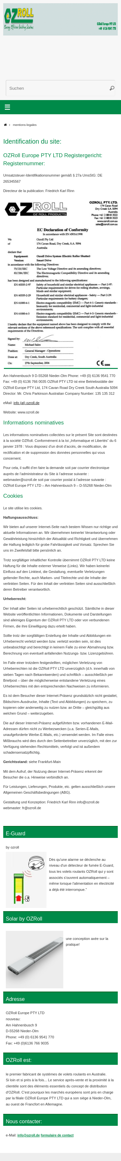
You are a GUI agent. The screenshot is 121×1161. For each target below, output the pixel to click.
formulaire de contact (57, 1135)
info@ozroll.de (28, 1135)
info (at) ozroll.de (26, 403)
